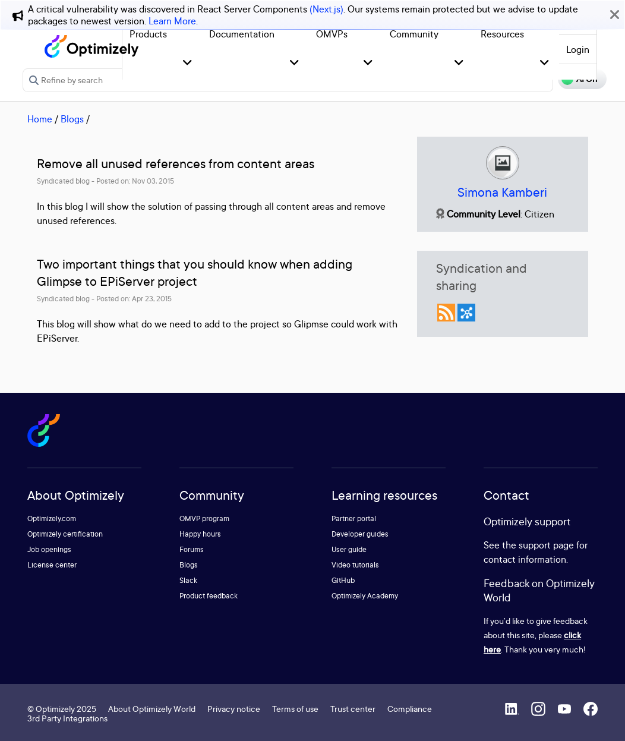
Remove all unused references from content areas (175, 163)
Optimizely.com (51, 518)
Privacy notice (233, 708)
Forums (191, 549)
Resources (502, 33)
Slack (188, 580)
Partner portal (354, 518)
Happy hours (200, 534)
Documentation (241, 33)
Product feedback (208, 596)
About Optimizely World (151, 708)
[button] (187, 63)
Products (148, 33)
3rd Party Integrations (67, 718)
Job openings (49, 549)
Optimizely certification (65, 534)
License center (52, 565)
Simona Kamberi (502, 192)
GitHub (343, 580)
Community (414, 33)
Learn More (172, 20)
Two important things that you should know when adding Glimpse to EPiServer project (194, 273)
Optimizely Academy (365, 596)
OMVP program (204, 518)
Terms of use (295, 708)
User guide (349, 549)
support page (546, 544)
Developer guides (360, 534)
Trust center (352, 708)
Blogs (72, 118)
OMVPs (332, 33)
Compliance (409, 708)
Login (577, 49)
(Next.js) (326, 8)
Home (39, 118)
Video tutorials (355, 565)
